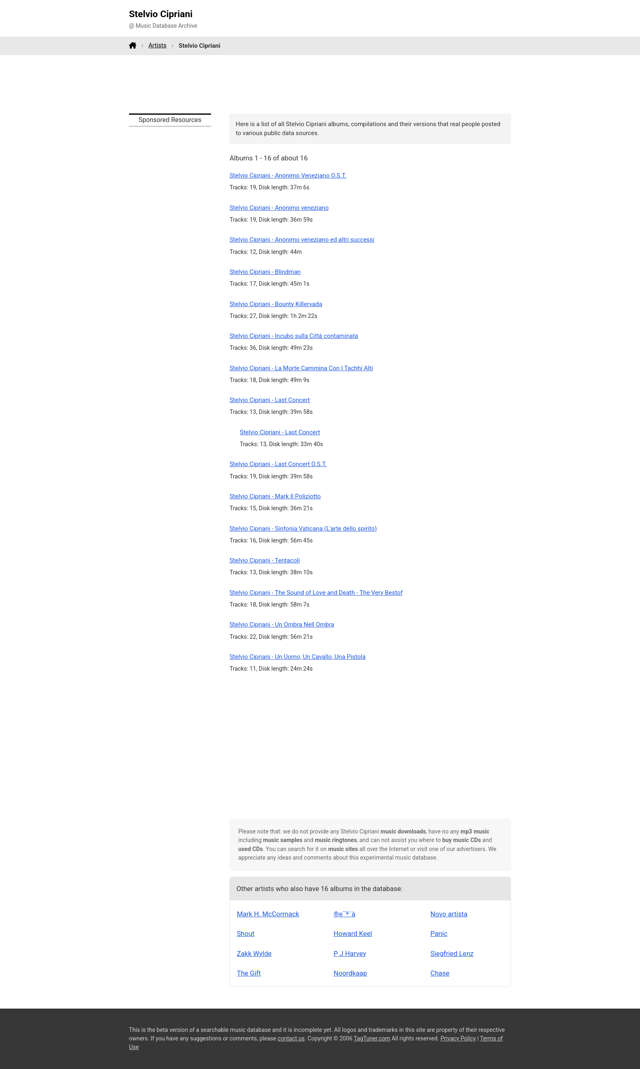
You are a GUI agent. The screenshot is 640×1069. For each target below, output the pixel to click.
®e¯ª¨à (344, 914)
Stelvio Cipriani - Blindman (264, 272)
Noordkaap (350, 973)
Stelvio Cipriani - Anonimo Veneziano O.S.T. (287, 175)
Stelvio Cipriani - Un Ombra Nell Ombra (281, 624)
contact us (291, 1038)
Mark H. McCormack (268, 914)
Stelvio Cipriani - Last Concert (269, 400)
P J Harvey (349, 953)
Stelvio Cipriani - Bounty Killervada (275, 304)
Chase (440, 973)
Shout (245, 933)
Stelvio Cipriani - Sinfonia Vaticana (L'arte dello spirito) (303, 528)
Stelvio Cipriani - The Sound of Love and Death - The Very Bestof (315, 592)
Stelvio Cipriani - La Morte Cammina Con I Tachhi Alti (301, 368)
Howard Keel (352, 933)
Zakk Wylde (254, 953)
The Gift (249, 973)
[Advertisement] (320, 84)
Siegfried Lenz (452, 953)
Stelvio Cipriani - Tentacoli (264, 560)
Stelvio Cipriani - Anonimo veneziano (279, 207)
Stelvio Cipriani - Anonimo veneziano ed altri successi (301, 239)
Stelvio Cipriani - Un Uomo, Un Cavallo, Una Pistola (297, 656)
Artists (158, 45)
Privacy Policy (458, 1038)
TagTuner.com (372, 1038)
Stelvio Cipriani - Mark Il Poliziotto (275, 496)
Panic (439, 933)
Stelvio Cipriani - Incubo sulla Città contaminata (293, 336)
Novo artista (449, 914)
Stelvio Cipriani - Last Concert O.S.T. (278, 464)
